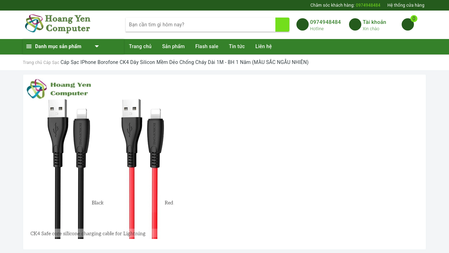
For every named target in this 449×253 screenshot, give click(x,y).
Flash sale (207, 46)
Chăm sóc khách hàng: (345, 5)
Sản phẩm (173, 46)
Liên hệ (263, 46)
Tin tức (237, 46)
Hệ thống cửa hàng (405, 5)
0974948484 (325, 22)
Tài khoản (374, 22)
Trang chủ (140, 46)
